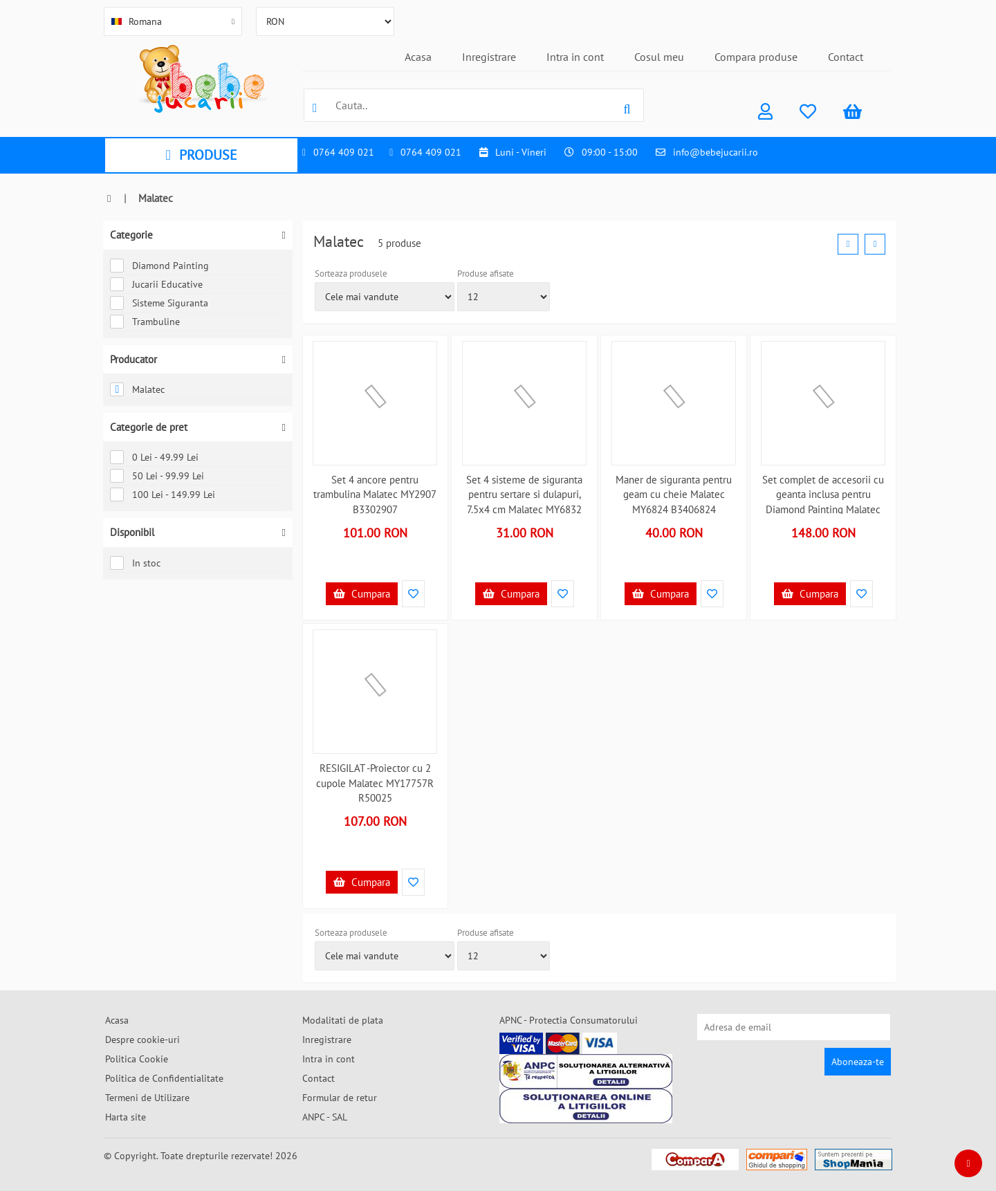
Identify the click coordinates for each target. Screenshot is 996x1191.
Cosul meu (659, 57)
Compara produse (755, 57)
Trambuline (145, 322)
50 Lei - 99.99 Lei (157, 476)
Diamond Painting (159, 266)
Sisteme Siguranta (159, 303)
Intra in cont (575, 57)
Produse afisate (485, 273)
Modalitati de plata (342, 1020)
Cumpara (361, 593)
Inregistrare (489, 57)
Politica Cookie (136, 1059)
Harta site (125, 1117)
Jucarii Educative (156, 284)
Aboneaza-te (857, 1061)
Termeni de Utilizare (147, 1097)
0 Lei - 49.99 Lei (154, 457)
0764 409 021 (343, 152)
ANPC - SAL (324, 1117)
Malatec (137, 389)
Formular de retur (339, 1097)
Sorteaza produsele (351, 273)
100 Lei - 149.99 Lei (162, 494)
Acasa (418, 57)
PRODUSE (201, 155)
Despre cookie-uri (142, 1039)
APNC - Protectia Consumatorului (568, 1020)
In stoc (135, 563)
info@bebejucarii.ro (715, 152)
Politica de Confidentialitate (164, 1078)
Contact (845, 57)
